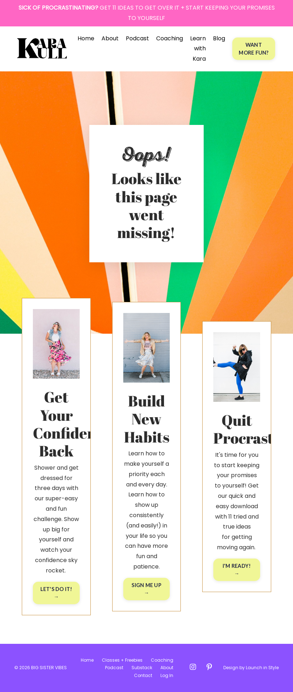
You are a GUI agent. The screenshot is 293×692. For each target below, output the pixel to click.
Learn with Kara (198, 48)
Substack (141, 668)
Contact (143, 675)
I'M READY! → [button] (237, 570)
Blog (219, 38)
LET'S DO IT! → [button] (56, 593)
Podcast (137, 38)
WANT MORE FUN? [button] (253, 49)
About (110, 38)
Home (86, 38)
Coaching (169, 38)
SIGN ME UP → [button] (146, 589)
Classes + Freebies (122, 660)
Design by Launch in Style (251, 668)
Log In (166, 675)
